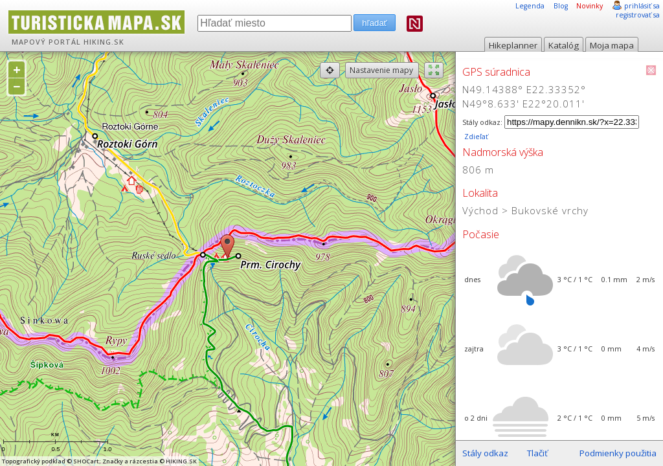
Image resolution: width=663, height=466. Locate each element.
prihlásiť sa (642, 5)
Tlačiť (537, 453)
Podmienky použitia (618, 453)
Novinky (589, 5)
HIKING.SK (104, 42)
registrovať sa (638, 14)
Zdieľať (475, 136)
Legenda (530, 5)
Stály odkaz (485, 453)
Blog (561, 5)
